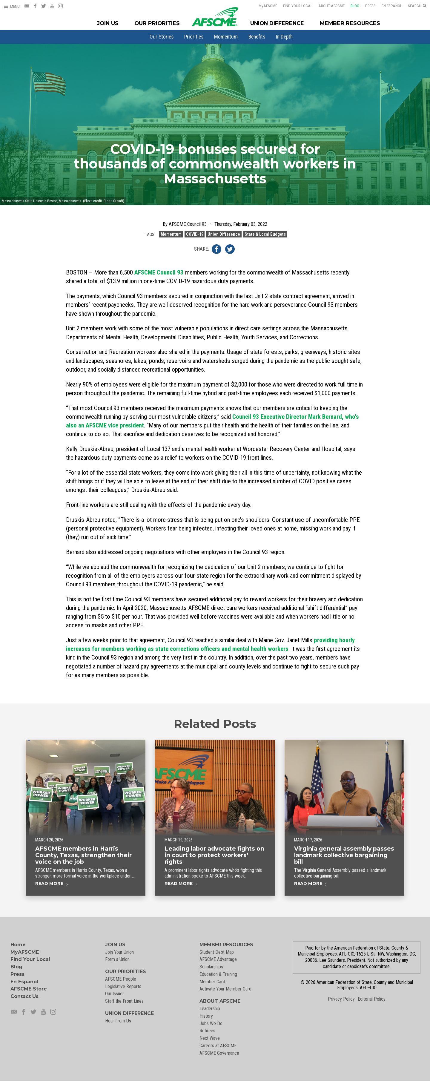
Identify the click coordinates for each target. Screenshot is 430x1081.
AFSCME (264, 5)
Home (18, 944)
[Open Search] (417, 6)
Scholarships (211, 967)
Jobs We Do (210, 1023)
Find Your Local (293, 5)
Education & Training (218, 974)
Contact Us (24, 996)
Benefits (256, 37)
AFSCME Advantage (218, 959)
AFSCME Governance (219, 1053)
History (206, 1016)
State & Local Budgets (265, 237)
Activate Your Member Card (225, 989)
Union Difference (224, 237)
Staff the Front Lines (124, 1001)
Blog (351, 5)
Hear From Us (118, 1021)
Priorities (193, 37)
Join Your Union (119, 952)
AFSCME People (120, 979)
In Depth (284, 37)
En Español (388, 5)
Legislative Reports (123, 986)
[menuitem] (161, 36)
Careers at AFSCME (217, 1045)
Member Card (212, 982)
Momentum (226, 37)
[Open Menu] (11, 6)
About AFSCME (327, 5)
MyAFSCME (24, 952)
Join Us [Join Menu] (108, 23)
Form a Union (117, 959)
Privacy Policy (341, 999)
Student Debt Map (216, 952)
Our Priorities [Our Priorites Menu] (157, 23)
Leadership (209, 1008)
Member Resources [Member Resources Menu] (350, 23)
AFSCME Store (28, 989)
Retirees (207, 1031)
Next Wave (209, 1038)
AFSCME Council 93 (159, 272)
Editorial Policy (372, 999)
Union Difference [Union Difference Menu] (277, 23)
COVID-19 (194, 237)
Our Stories (161, 37)
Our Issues (115, 993)
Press (366, 5)
